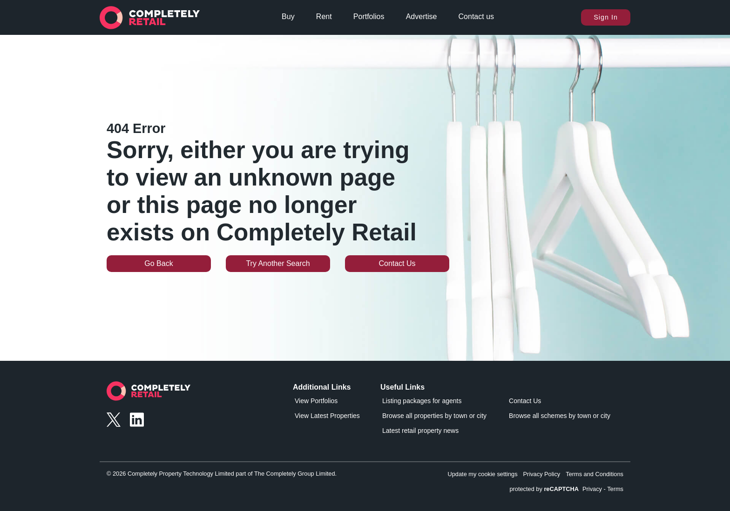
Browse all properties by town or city (434, 415)
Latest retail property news (420, 430)
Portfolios (369, 16)
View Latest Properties (327, 415)
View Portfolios (316, 401)
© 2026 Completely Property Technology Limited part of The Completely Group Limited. (222, 473)
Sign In (606, 17)
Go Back (158, 263)
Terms (615, 488)
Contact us (476, 16)
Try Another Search (278, 263)
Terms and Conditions (594, 474)
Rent (324, 16)
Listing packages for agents (421, 401)
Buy (288, 16)
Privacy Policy (542, 474)
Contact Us (397, 263)
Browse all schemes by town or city (559, 415)
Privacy (592, 488)
